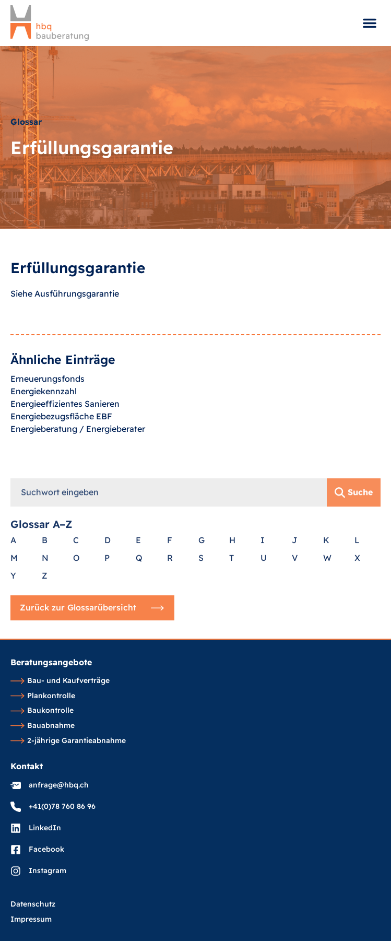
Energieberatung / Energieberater (77, 444)
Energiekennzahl (43, 406)
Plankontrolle (42, 696)
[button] (370, 23)
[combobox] (168, 608)
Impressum (31, 919)
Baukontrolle (42, 710)
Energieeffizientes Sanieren (65, 419)
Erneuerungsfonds (47, 394)
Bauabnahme (42, 726)
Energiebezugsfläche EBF (61, 431)
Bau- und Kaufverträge (60, 681)
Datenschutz (32, 904)
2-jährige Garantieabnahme (68, 741)
